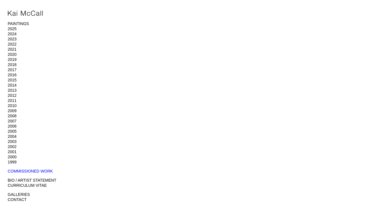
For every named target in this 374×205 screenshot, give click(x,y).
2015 (12, 80)
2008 (12, 116)
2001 (12, 151)
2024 (12, 34)
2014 (12, 85)
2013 (12, 90)
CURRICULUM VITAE (27, 185)
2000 (12, 157)
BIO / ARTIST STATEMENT (32, 180)
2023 (12, 39)
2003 (12, 141)
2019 (12, 59)
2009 (12, 110)
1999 (12, 162)
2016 (12, 75)
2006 (12, 126)
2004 (12, 136)
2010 (12, 105)
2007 (12, 121)
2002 (12, 146)
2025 (12, 28)
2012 (12, 95)
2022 (12, 44)
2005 (12, 131)
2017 (12, 69)
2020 (12, 54)
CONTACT (17, 199)
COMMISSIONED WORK (30, 171)
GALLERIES (19, 194)
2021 (12, 49)
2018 (12, 64)
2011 (12, 100)
